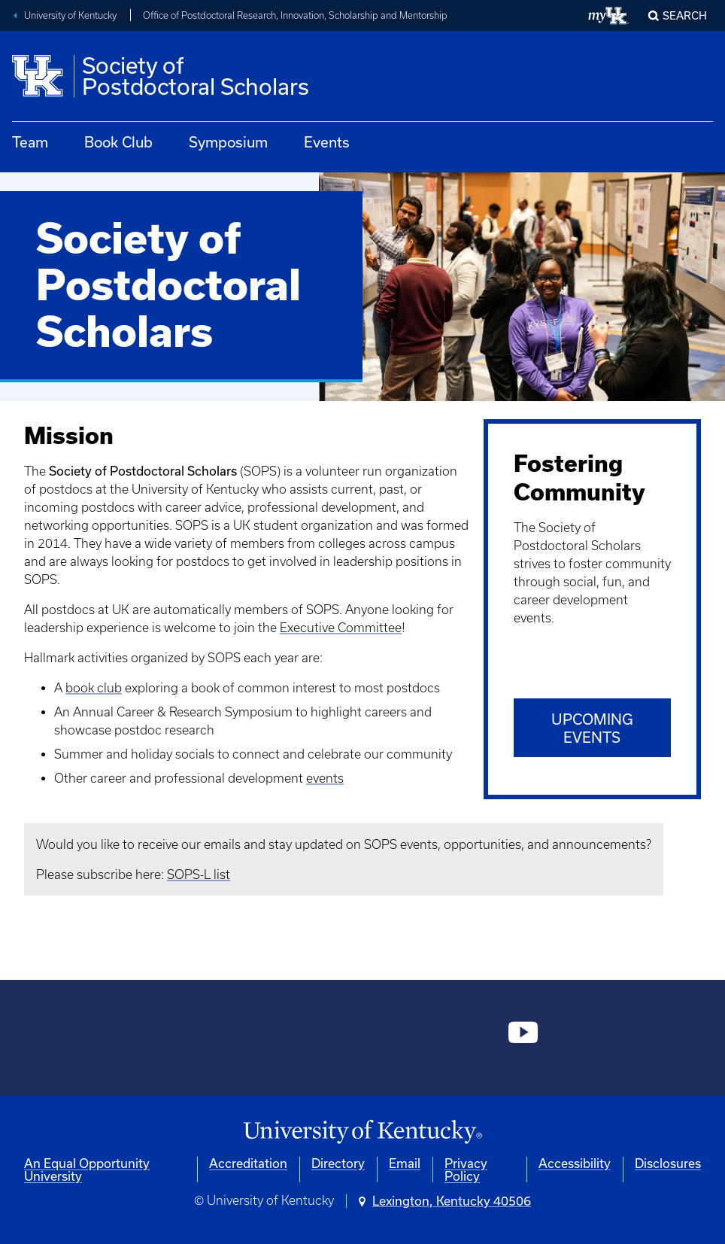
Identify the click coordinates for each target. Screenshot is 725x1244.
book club (93, 688)
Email (404, 1163)
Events (327, 142)
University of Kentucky (70, 15)
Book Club (118, 142)
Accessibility (574, 1163)
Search (685, 15)
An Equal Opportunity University (87, 1169)
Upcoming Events (592, 728)
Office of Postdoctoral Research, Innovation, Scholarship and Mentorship (295, 15)
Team (30, 142)
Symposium (228, 142)
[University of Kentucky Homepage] (362, 1132)
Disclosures (668, 1163)
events (325, 778)
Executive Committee (341, 627)
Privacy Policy (465, 1169)
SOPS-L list (198, 874)
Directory (338, 1163)
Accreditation (248, 1163)
